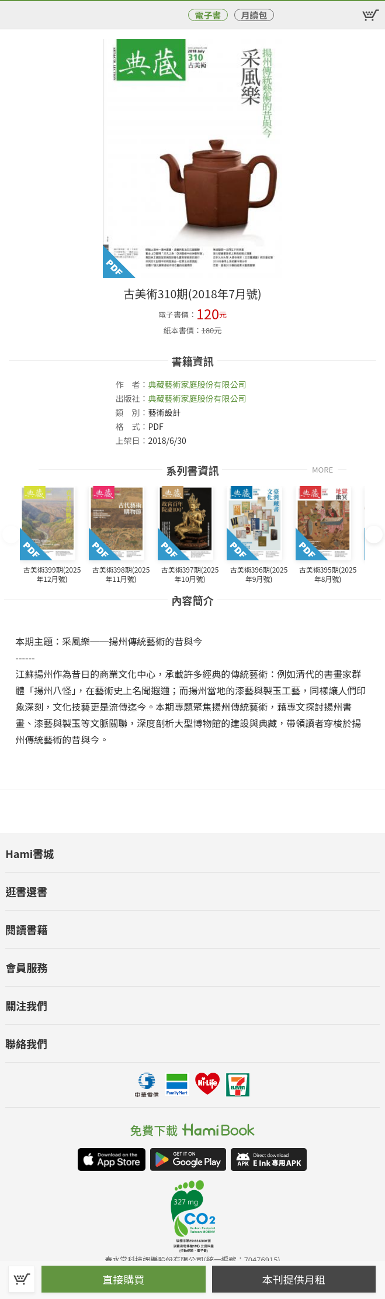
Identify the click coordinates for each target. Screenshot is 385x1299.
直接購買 (123, 1279)
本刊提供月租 (293, 1279)
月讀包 (254, 15)
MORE (322, 469)
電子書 (208, 15)
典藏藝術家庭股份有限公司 (197, 384)
